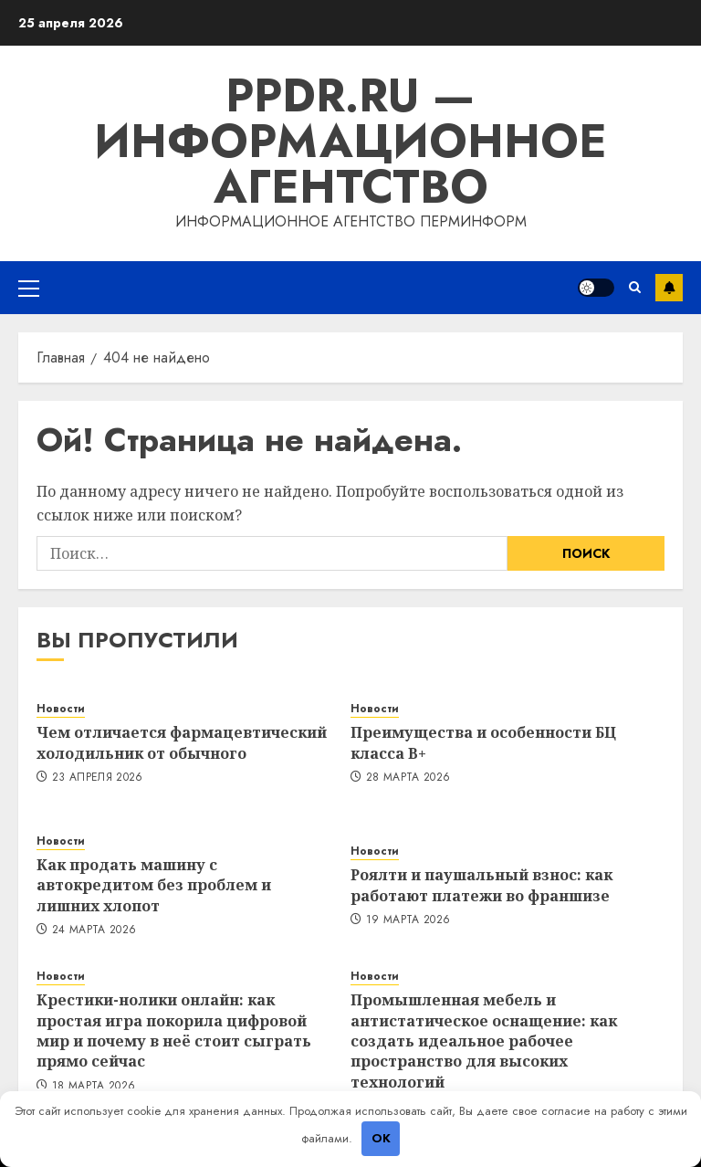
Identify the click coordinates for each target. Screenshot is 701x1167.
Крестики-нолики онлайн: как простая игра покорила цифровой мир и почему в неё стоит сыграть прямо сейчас (174, 1030)
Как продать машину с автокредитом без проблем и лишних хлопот (154, 885)
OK (381, 1138)
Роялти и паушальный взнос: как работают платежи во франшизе (481, 885)
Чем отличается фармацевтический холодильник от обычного (182, 742)
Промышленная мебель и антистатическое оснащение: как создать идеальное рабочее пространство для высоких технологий (483, 1041)
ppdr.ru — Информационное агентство (350, 141)
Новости (61, 709)
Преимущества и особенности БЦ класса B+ (483, 742)
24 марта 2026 (94, 930)
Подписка (669, 287)
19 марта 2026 (408, 920)
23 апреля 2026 (97, 778)
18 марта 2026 (94, 1086)
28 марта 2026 (408, 778)
